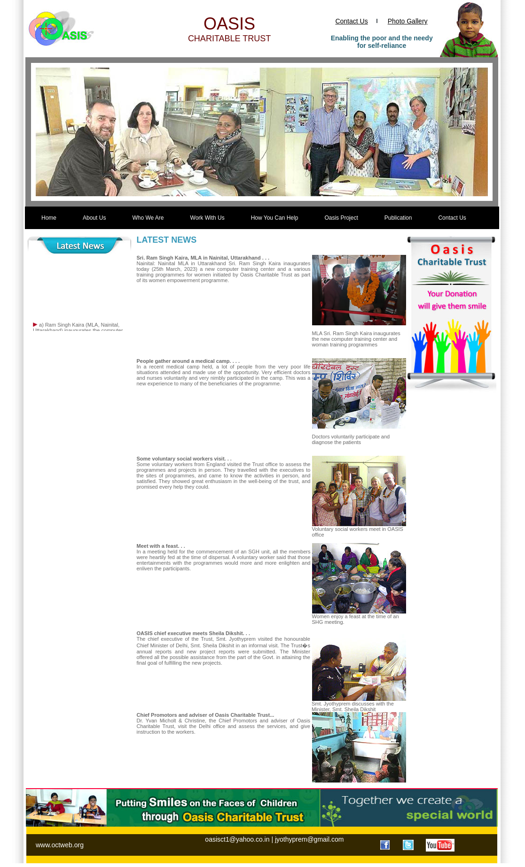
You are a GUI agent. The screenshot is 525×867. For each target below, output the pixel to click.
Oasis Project (341, 218)
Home (48, 218)
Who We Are (148, 218)
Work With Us (207, 218)
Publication (398, 218)
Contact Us (351, 21)
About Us (94, 218)
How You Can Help (274, 218)
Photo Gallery (408, 21)
